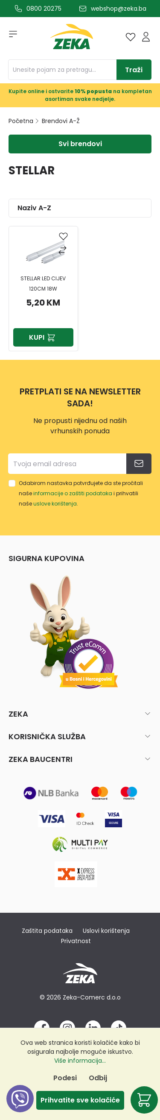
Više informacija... (80, 1060)
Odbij (98, 1078)
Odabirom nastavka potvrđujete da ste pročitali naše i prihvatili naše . (81, 493)
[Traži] (133, 69)
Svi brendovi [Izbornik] (80, 144)
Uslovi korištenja (106, 930)
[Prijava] (146, 37)
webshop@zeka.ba (118, 8)
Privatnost (76, 941)
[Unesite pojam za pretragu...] (62, 69)
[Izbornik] (10, 37)
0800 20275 (43, 8)
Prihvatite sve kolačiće (80, 1100)
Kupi (43, 337)
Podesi (65, 1078)
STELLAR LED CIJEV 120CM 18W (43, 283)
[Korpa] (144, 1099)
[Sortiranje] (80, 208)
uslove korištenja (55, 503)
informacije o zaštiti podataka (72, 493)
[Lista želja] (130, 37)
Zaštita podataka (47, 930)
